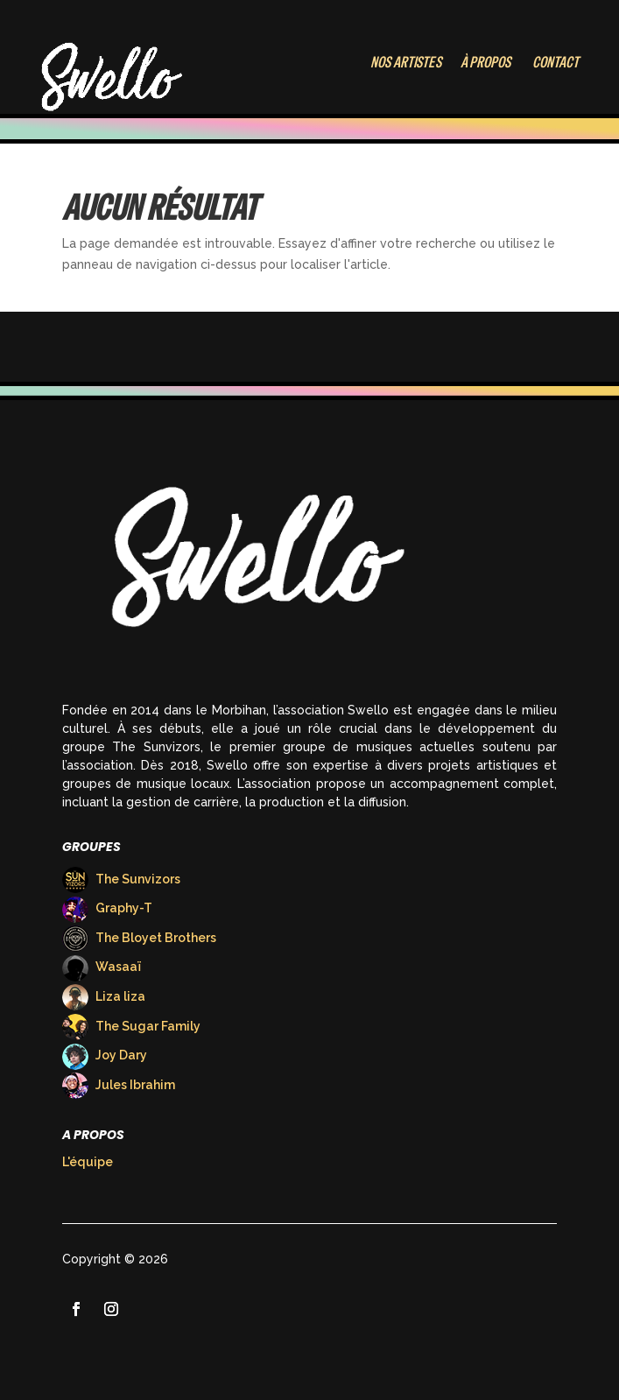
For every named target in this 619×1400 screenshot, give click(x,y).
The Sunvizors (121, 879)
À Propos (485, 62)
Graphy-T (107, 908)
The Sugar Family (131, 1026)
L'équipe (87, 1162)
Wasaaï (101, 967)
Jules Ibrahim (118, 1085)
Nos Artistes (405, 62)
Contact (555, 62)
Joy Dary (104, 1055)
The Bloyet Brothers (139, 938)
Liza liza (103, 996)
